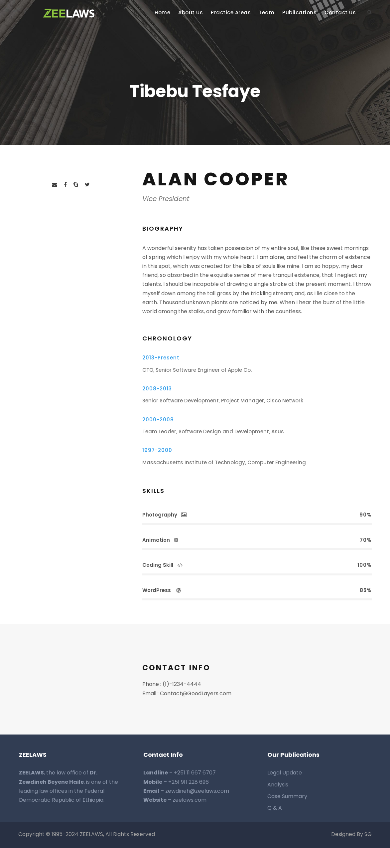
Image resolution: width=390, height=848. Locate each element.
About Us (190, 12)
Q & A (274, 808)
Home (162, 12)
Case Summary (287, 796)
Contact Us (340, 12)
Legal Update (284, 772)
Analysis (277, 784)
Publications (299, 12)
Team (266, 12)
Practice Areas (231, 12)
